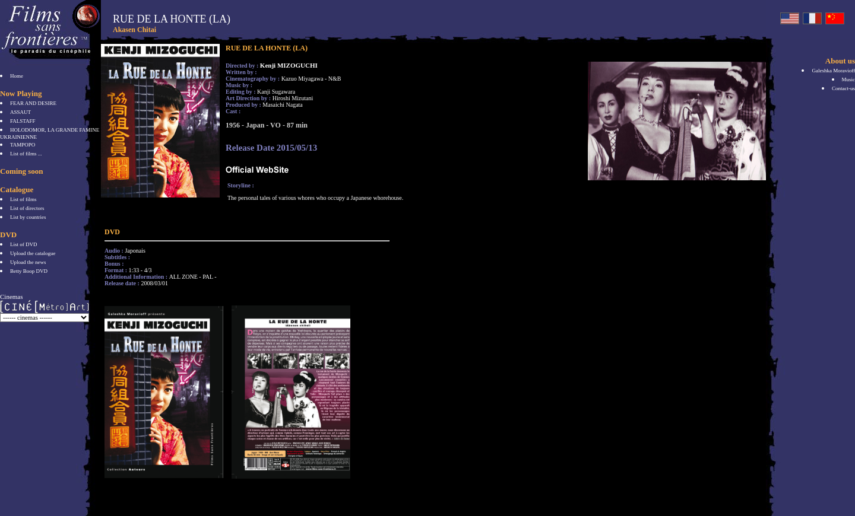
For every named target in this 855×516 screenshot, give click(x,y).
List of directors (27, 208)
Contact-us (843, 88)
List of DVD (23, 244)
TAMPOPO (22, 145)
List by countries (28, 217)
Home (16, 76)
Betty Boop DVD (29, 271)
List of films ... (26, 154)
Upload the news (28, 262)
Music (849, 79)
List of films (23, 199)
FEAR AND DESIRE (33, 103)
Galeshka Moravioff (833, 71)
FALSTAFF (23, 121)
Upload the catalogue (32, 253)
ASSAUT (20, 112)
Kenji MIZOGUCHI (289, 65)
